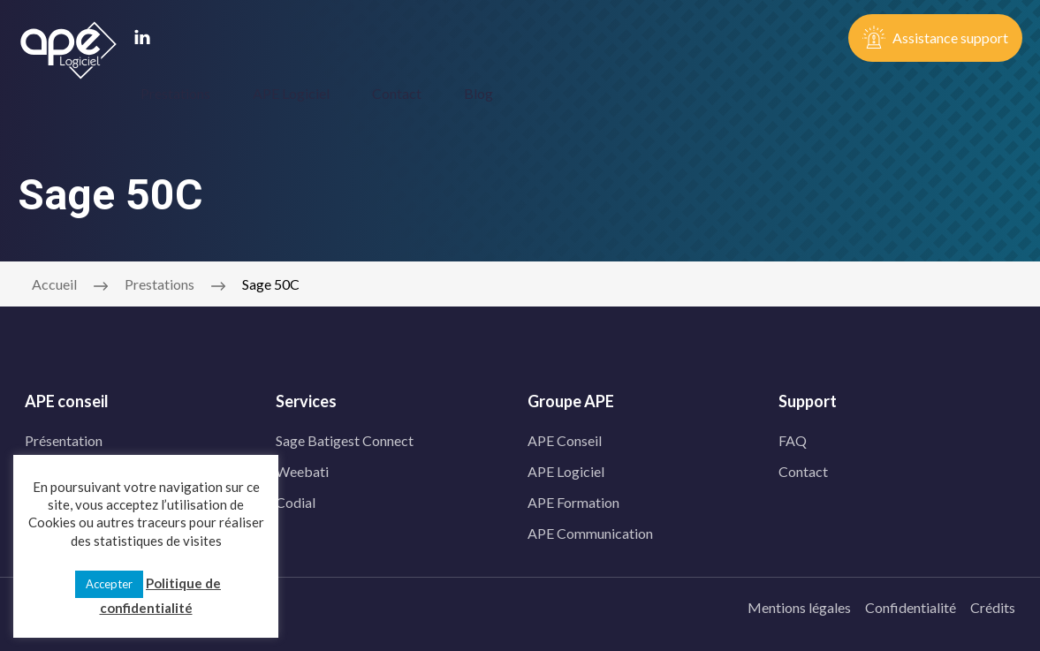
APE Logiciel (291, 93)
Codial (295, 499)
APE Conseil (565, 437)
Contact (396, 93)
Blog (478, 93)
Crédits (992, 604)
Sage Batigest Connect (345, 437)
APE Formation (573, 499)
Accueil (54, 281)
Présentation (63, 437)
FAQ (792, 437)
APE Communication (590, 530)
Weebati (302, 468)
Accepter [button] (109, 584)
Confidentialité (910, 604)
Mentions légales (799, 604)
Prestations (175, 93)
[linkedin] (142, 39)
